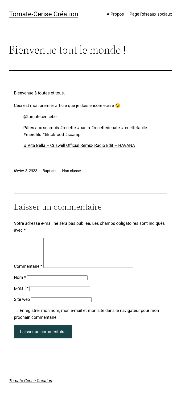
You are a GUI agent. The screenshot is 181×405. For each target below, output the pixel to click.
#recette (68, 127)
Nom (20, 283)
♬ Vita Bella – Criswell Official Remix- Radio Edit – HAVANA (79, 145)
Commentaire (28, 271)
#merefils (32, 134)
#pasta (83, 127)
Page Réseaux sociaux (151, 14)
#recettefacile (134, 127)
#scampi (73, 134)
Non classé (71, 171)
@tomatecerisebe (40, 116)
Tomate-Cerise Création (43, 14)
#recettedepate (105, 127)
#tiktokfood (53, 134)
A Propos (115, 14)
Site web (22, 305)
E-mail (21, 293)
